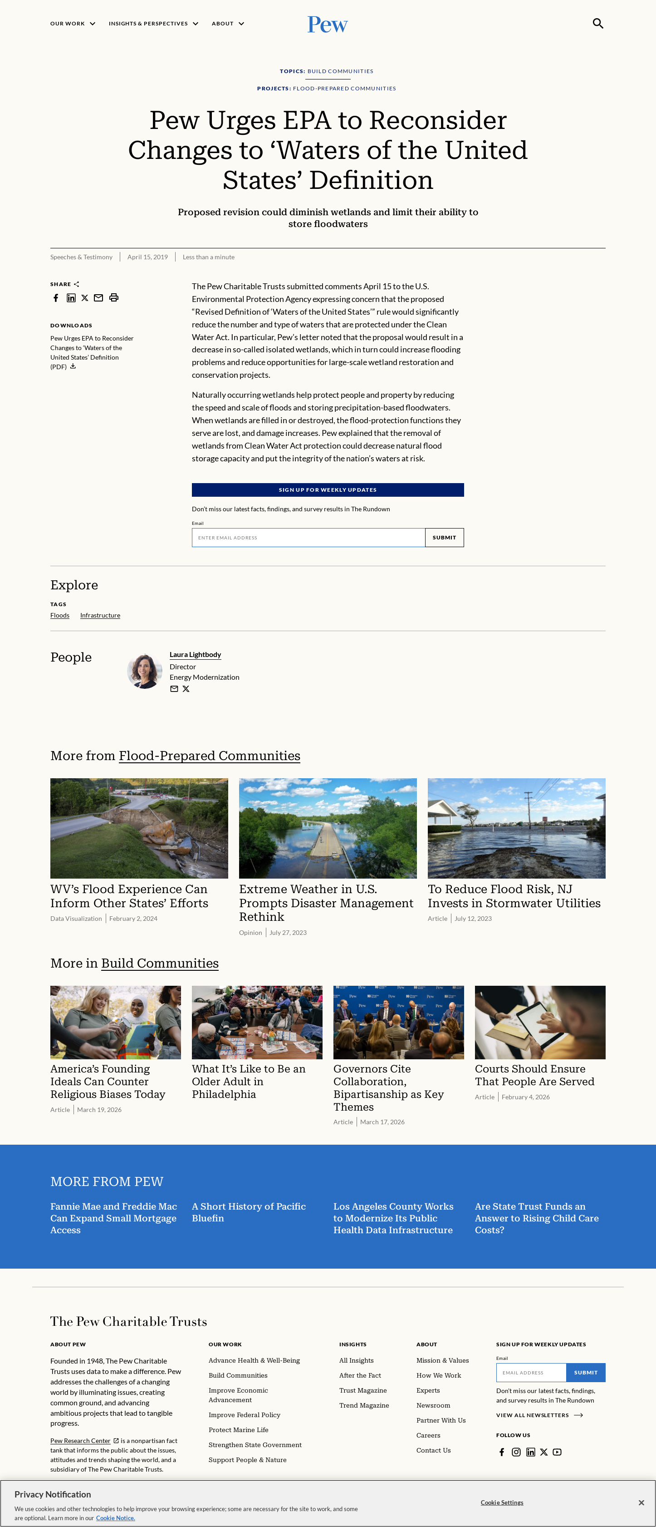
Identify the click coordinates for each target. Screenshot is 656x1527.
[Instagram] (516, 1452)
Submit (444, 537)
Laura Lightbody (195, 654)
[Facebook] (501, 1452)
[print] (113, 297)
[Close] (641, 1510)
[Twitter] (544, 1452)
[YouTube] (557, 1452)
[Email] (308, 538)
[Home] (128, 1321)
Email (198, 523)
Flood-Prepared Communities (209, 755)
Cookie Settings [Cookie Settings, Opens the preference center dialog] (502, 1509)
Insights (353, 1344)
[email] (174, 688)
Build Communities (160, 962)
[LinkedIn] (530, 1452)
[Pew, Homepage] (328, 23)
